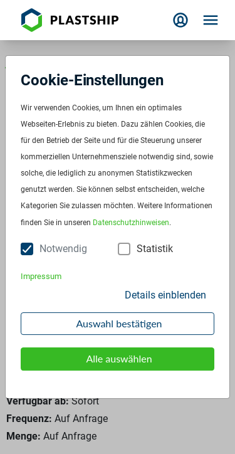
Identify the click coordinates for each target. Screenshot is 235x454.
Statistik (155, 249)
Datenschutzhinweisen (131, 222)
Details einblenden (165, 295)
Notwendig (63, 249)
